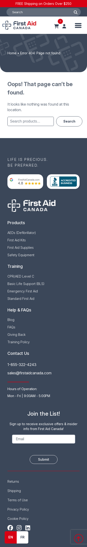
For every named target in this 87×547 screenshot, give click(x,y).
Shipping (14, 491)
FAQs (11, 327)
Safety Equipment (20, 255)
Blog (10, 320)
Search (69, 120)
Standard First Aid (20, 299)
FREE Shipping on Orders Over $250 (43, 4)
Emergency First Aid (22, 291)
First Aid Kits (16, 240)
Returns (13, 481)
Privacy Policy (18, 509)
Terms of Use (17, 500)
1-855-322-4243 (21, 364)
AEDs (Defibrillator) (21, 233)
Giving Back (16, 335)
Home (11, 53)
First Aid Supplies (20, 247)
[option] (22, 537)
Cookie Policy (18, 519)
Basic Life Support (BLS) (26, 284)
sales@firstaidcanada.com (29, 373)
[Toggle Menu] (78, 25)
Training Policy (18, 342)
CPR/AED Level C (20, 276)
